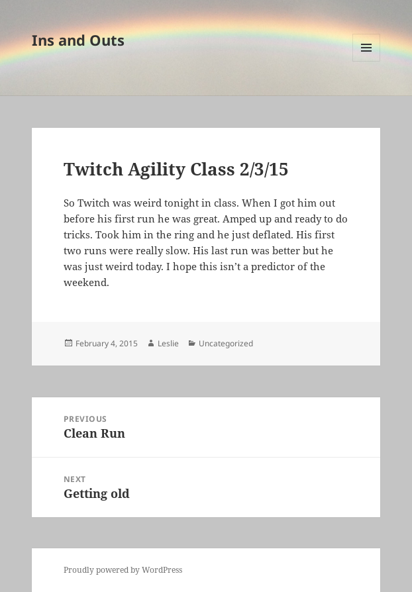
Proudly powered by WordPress (123, 569)
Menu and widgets (366, 61)
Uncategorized (226, 343)
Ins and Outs (78, 40)
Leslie (168, 343)
